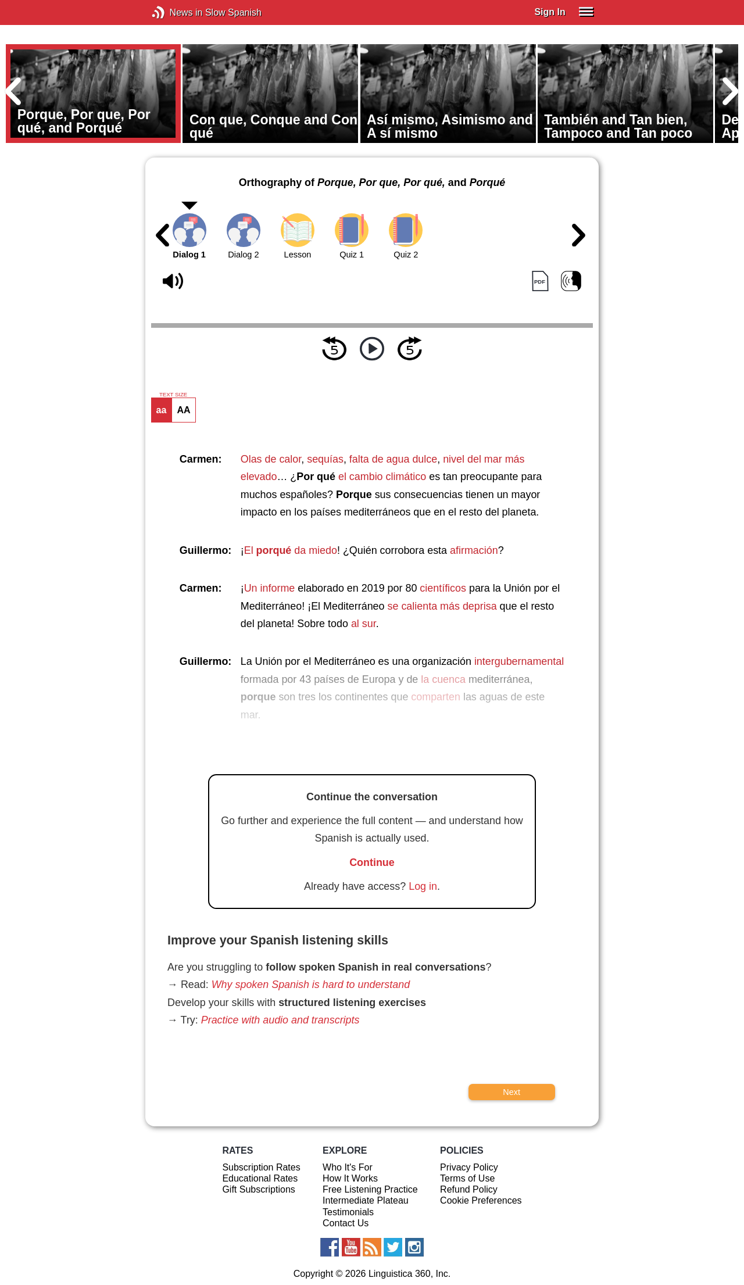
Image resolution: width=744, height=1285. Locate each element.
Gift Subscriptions (258, 1189)
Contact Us (346, 1223)
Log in (423, 886)
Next (511, 1092)
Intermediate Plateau (366, 1200)
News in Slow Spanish (176, 12)
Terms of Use (467, 1178)
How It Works (350, 1178)
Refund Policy (469, 1189)
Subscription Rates (261, 1167)
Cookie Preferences (481, 1200)
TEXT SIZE (173, 395)
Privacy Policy (469, 1167)
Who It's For (348, 1167)
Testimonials (348, 1212)
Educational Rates (260, 1178)
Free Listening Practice (370, 1189)
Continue (372, 862)
